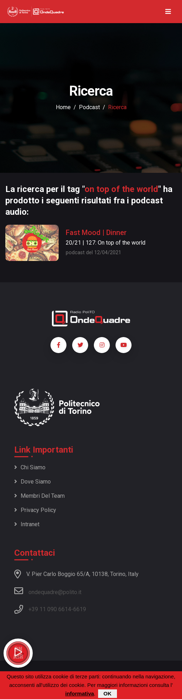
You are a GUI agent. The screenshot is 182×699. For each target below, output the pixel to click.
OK (107, 694)
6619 (79, 609)
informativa (79, 694)
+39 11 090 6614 (49, 609)
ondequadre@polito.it (47, 591)
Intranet (26, 524)
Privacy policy (35, 510)
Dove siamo (32, 481)
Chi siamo (30, 467)
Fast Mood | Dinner (96, 232)
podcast (89, 107)
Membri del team (39, 495)
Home (63, 107)
